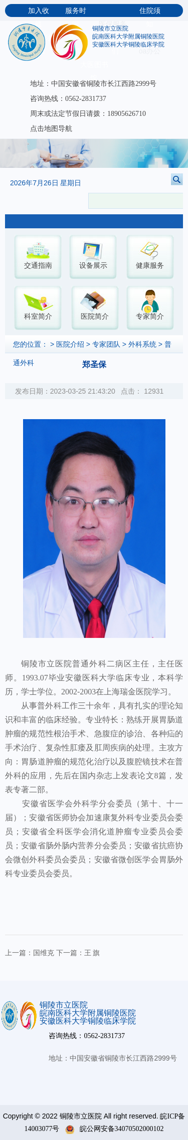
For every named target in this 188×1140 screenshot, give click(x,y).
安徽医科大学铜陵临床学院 (128, 44)
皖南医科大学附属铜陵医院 (128, 36)
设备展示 (93, 265)
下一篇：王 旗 (78, 953)
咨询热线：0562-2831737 (68, 98)
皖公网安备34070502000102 (114, 1129)
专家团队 (106, 344)
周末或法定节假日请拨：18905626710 (88, 113)
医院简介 (95, 316)
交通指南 (38, 265)
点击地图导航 (51, 128)
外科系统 (142, 344)
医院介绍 (70, 344)
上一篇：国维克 (29, 953)
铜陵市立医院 (110, 28)
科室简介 (38, 316)
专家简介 (150, 316)
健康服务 (150, 265)
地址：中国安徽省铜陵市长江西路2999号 (93, 83)
